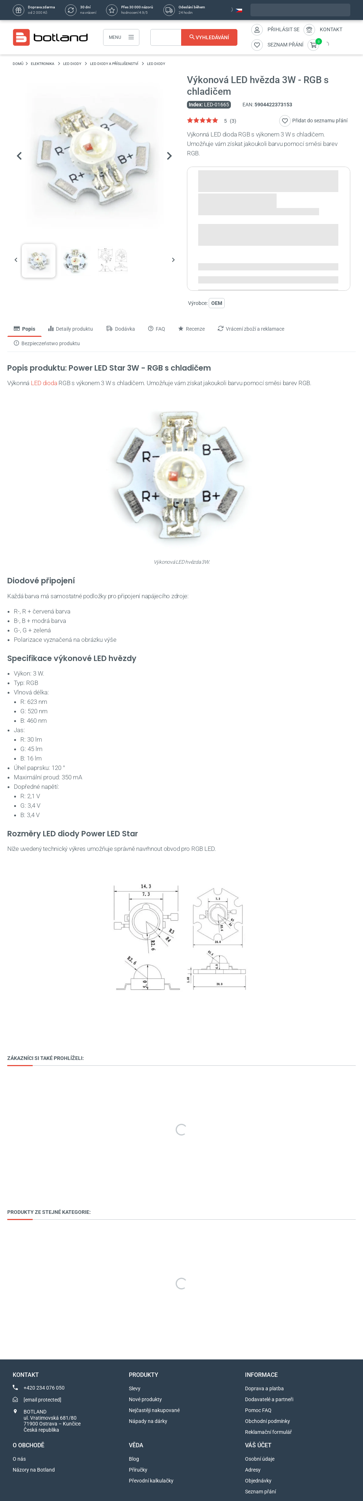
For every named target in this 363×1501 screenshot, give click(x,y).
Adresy (253, 1470)
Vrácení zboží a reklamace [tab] (251, 329)
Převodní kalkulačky (151, 1481)
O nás (19, 1459)
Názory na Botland (34, 1470)
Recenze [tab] (191, 329)
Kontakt (331, 29)
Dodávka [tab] (120, 329)
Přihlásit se (283, 29)
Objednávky (258, 1481)
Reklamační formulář (268, 1432)
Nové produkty (145, 1399)
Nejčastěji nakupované (154, 1410)
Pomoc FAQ (258, 1410)
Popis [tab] (24, 329)
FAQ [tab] (156, 329)
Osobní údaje (259, 1459)
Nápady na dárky (148, 1421)
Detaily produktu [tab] (70, 329)
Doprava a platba (264, 1388)
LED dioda (44, 383)
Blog (134, 1459)
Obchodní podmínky (267, 1421)
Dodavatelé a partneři (269, 1399)
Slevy (134, 1388)
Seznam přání (260, 1491)
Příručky (138, 1470)
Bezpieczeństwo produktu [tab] (47, 343)
